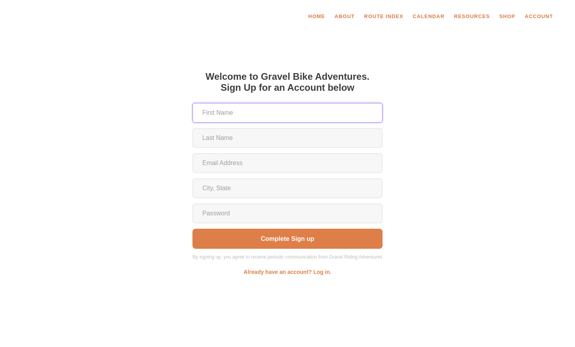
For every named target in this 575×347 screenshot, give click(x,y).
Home (316, 16)
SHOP (507, 16)
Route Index (383, 16)
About (345, 16)
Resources (472, 16)
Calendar (429, 16)
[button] (540, 16)
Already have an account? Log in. (287, 272)
